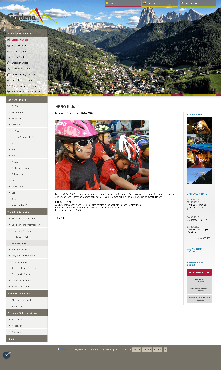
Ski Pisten (16, 306)
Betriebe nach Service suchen (26, 292)
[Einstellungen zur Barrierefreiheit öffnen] (6, 355)
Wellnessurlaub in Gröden (24, 286)
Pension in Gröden (20, 251)
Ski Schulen (17, 312)
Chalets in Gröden (20, 263)
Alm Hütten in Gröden (22, 280)
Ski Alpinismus (18, 331)
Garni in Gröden (19, 257)
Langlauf (16, 325)
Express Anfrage (20, 240)
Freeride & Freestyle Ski (23, 337)
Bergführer (17, 356)
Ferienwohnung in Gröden (24, 274)
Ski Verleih (16, 319)
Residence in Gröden (22, 269)
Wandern (16, 362)
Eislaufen (16, 350)
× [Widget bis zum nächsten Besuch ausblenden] (9, 352)
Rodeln (15, 343)
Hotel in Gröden (19, 246)
